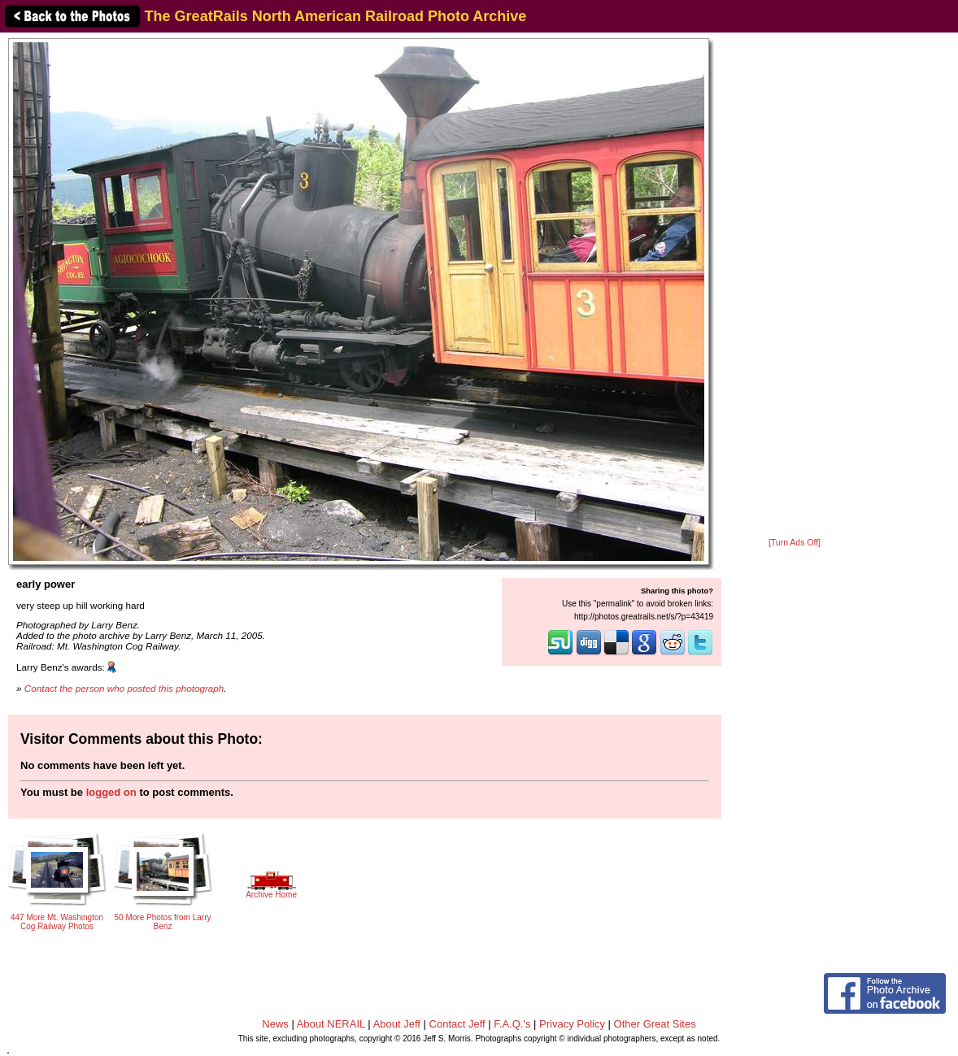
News (275, 1024)
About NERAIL (331, 1024)
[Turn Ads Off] (795, 542)
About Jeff (396, 1024)
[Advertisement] (794, 286)
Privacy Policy (572, 1024)
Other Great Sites (655, 1024)
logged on (111, 792)
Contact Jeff (457, 1024)
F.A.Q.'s (512, 1024)
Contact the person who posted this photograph (124, 688)
